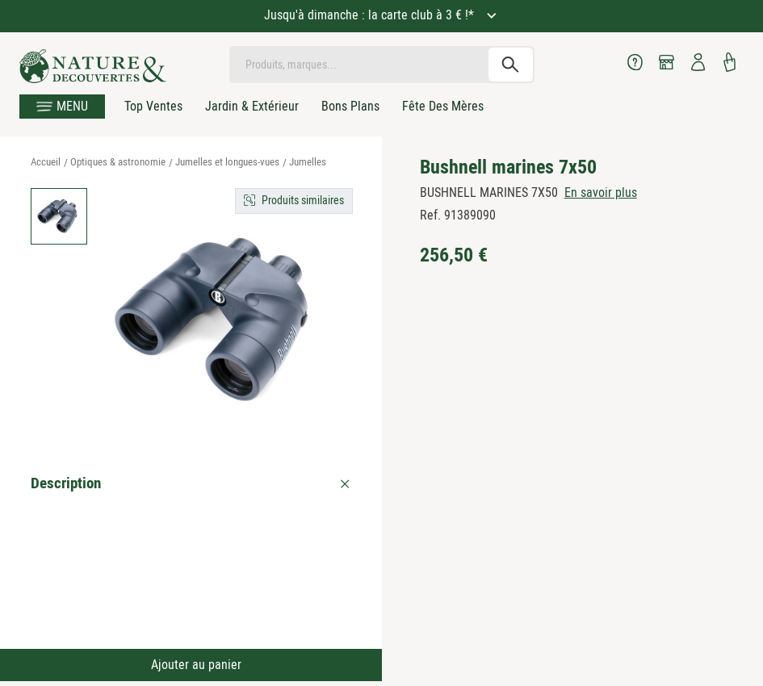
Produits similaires (303, 200)
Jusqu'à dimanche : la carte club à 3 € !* (370, 15)
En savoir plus (600, 192)
